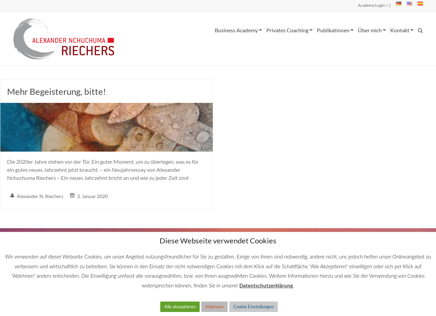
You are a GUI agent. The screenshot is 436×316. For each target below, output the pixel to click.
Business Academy (236, 30)
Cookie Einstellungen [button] (253, 306)
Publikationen (333, 30)
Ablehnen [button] (214, 306)
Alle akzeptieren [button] (180, 306)
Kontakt (399, 30)
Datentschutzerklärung (266, 285)
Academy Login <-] (374, 5)
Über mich (370, 30)
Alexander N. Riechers (40, 196)
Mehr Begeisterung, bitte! (56, 91)
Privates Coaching (287, 30)
